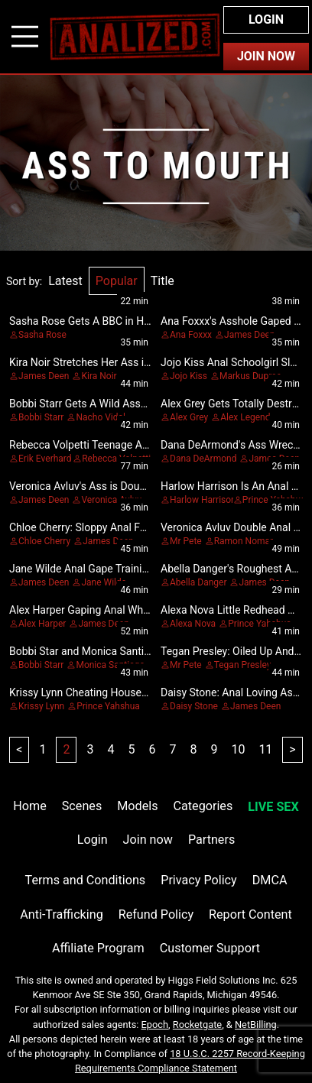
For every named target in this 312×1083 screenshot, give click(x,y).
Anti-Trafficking (61, 914)
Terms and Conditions (85, 880)
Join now (148, 839)
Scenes (82, 806)
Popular (117, 281)
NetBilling (256, 1024)
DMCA (270, 880)
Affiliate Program (98, 948)
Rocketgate (197, 1024)
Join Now (266, 56)
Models (137, 806)
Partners (211, 839)
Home (29, 806)
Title (162, 281)
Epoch (155, 1024)
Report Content (250, 914)
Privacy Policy (198, 880)
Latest (65, 281)
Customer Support (210, 948)
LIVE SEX (273, 806)
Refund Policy (156, 914)
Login (266, 19)
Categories (203, 806)
